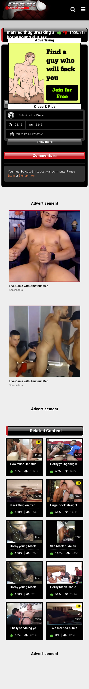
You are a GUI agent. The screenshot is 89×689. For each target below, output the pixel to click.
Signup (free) (27, 175)
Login (11, 175)
